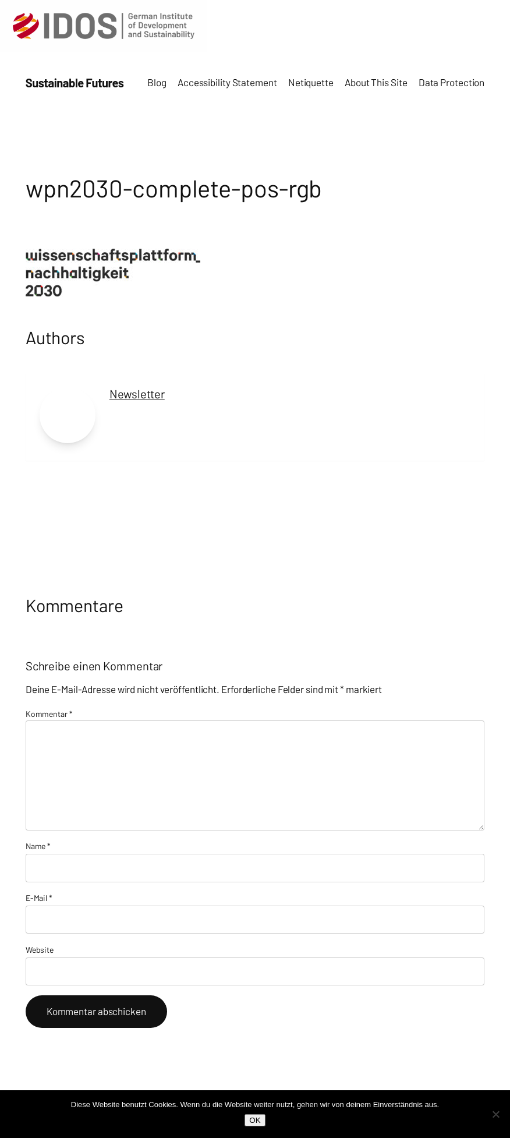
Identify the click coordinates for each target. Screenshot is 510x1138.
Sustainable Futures (75, 83)
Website (40, 950)
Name (38, 846)
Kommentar (49, 714)
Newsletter (137, 394)
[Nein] (495, 1114)
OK (254, 1120)
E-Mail (39, 898)
